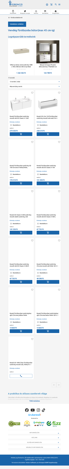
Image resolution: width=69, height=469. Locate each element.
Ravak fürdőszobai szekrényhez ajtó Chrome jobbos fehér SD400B (20, 314)
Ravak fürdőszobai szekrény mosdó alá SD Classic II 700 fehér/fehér (46, 166)
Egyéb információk (34, 444)
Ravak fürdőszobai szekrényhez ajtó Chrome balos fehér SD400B (48, 314)
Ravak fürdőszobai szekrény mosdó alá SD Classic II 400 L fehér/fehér (46, 216)
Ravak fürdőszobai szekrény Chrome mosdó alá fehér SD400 (47, 265)
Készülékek (13, 13)
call (21, 376)
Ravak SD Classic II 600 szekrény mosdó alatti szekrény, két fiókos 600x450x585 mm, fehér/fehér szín (20, 216)
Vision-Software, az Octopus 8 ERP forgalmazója (41, 466)
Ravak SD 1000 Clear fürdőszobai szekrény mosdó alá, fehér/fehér (21, 363)
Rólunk (34, 438)
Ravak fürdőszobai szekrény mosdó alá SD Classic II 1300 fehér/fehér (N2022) (19, 117)
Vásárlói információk (34, 450)
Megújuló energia (25, 13)
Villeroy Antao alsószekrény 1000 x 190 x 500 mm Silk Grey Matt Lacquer (21, 66)
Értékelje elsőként (15, 122)
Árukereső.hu (34, 418)
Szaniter (36, 13)
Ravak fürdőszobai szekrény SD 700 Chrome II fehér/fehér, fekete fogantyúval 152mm (20, 166)
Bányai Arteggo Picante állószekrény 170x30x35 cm (48, 65)
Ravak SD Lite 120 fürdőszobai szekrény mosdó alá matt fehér (47, 117)
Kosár (51, 4)
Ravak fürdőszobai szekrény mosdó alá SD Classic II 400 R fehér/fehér (19, 265)
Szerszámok (45, 13)
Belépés (47, 4)
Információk (34, 432)
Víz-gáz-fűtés (55, 13)
